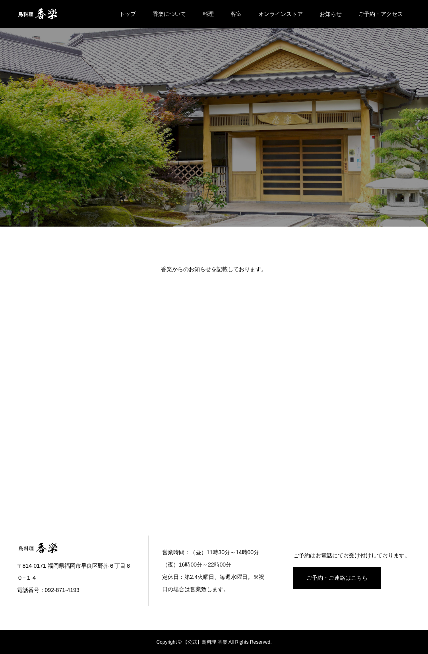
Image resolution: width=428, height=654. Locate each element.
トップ (127, 14)
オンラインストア (280, 14)
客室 (236, 14)
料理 (208, 14)
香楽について (169, 14)
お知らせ (331, 14)
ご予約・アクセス (380, 14)
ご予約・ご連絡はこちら (337, 577)
